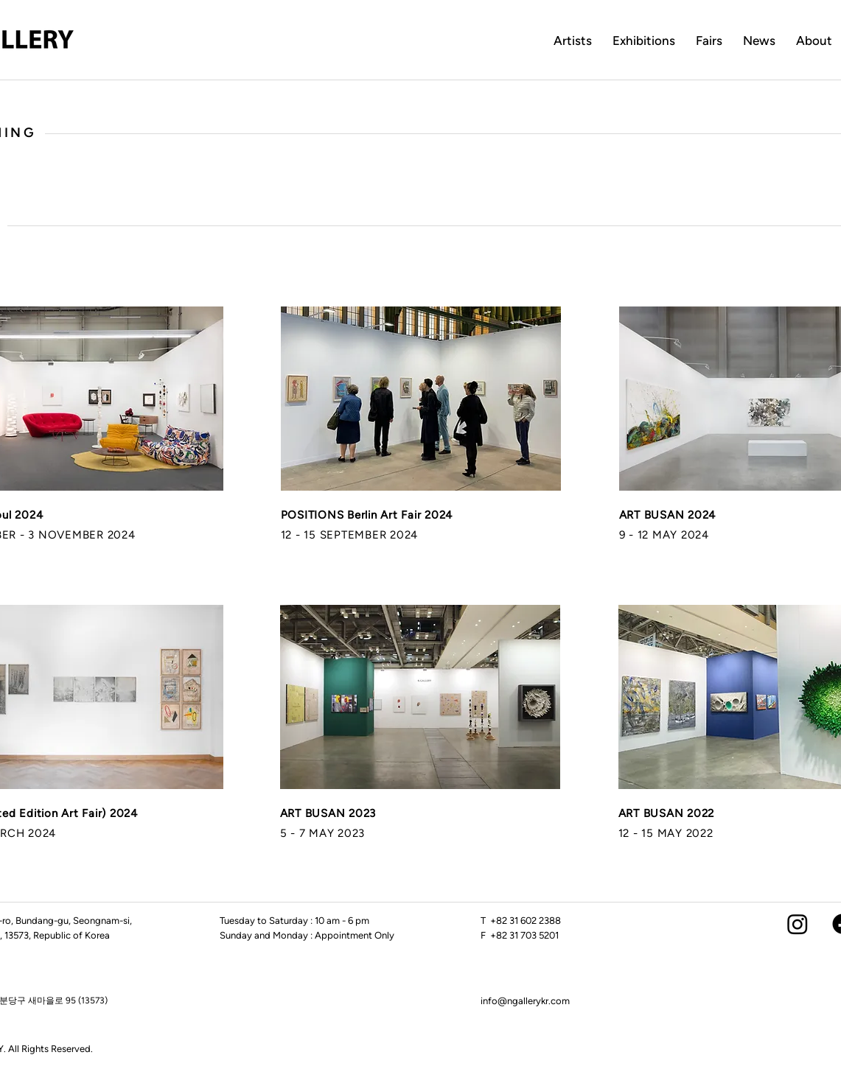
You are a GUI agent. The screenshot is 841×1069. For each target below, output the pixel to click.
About (814, 40)
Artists (573, 40)
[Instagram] (797, 924)
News (759, 40)
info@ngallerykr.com (525, 1000)
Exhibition (641, 40)
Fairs (709, 40)
